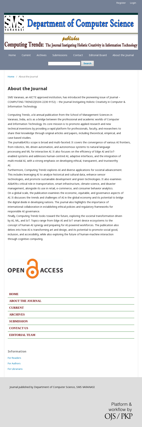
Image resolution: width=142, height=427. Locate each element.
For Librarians (15, 369)
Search (87, 63)
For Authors (14, 363)
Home (12, 55)
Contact (78, 55)
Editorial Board (98, 55)
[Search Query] (64, 63)
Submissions (59, 55)
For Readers (14, 357)
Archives (42, 55)
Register (121, 2)
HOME (14, 294)
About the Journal (123, 55)
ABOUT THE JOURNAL (25, 300)
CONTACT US (18, 328)
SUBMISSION (18, 321)
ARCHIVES (17, 314)
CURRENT (16, 307)
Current (26, 55)
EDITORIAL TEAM (22, 334)
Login (133, 2)
